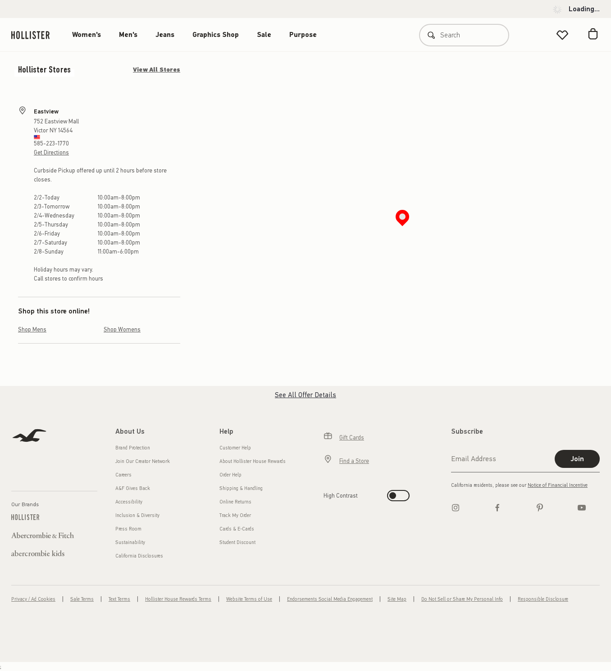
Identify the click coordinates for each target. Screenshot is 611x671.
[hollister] (35, 35)
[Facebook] (497, 507)
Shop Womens (122, 329)
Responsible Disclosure (543, 599)
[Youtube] (581, 507)
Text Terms (119, 599)
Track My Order (235, 515)
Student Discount (237, 542)
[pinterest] (539, 507)
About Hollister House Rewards (252, 461)
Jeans (164, 34)
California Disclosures (139, 556)
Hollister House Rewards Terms (178, 599)
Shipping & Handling (241, 488)
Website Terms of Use (249, 599)
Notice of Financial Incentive (558, 485)
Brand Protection (132, 447)
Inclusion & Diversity (137, 515)
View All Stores (156, 69)
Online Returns (235, 502)
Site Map (397, 599)
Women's (86, 34)
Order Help (230, 475)
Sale (264, 34)
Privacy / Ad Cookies (33, 599)
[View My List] (562, 35)
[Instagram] (455, 507)
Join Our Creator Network (142, 461)
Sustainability (130, 542)
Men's (128, 34)
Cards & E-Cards (236, 529)
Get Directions (51, 152)
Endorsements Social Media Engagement (330, 599)
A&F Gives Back (132, 488)
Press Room (128, 529)
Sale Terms (82, 599)
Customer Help (235, 447)
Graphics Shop (215, 34)
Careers (123, 475)
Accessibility (128, 502)
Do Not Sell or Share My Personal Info (462, 599)
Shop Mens (32, 329)
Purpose (303, 34)
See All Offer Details (305, 394)
